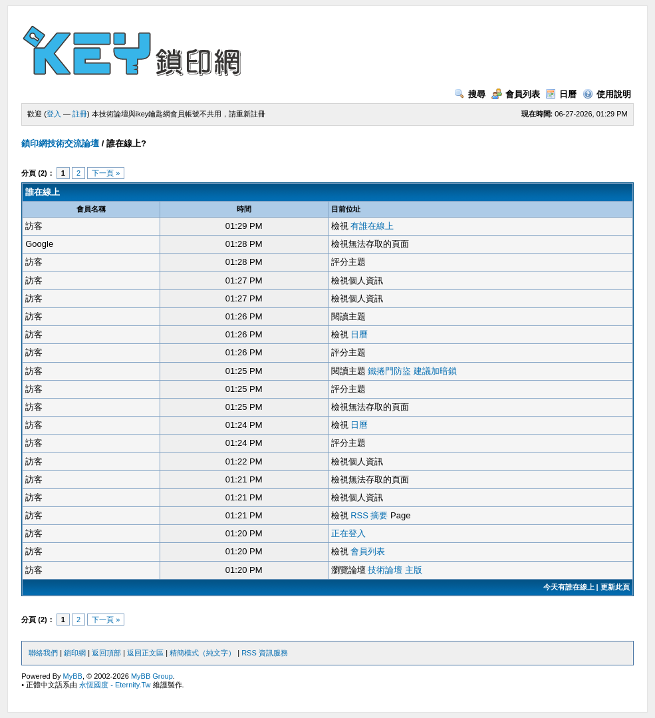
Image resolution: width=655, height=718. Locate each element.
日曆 (561, 94)
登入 (54, 114)
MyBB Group (152, 676)
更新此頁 (615, 587)
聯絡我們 (43, 653)
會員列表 (515, 94)
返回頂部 (106, 653)
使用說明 (607, 94)
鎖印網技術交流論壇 (60, 143)
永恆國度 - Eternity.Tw (114, 685)
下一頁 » (106, 173)
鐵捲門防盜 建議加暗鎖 (412, 371)
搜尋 (469, 94)
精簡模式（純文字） (202, 653)
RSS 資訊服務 (264, 653)
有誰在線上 (372, 226)
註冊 (79, 114)
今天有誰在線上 (568, 587)
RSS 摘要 (369, 515)
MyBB (72, 676)
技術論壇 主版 (395, 570)
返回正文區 (145, 653)
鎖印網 (75, 653)
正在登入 (348, 533)
